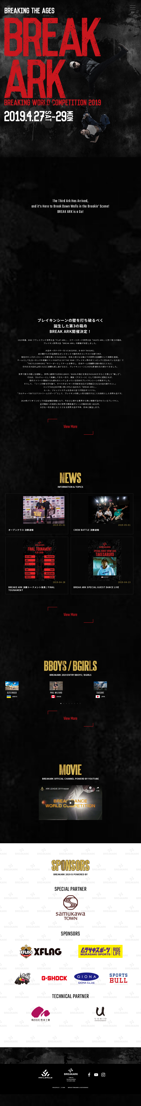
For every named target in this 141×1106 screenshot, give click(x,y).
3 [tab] (66, 715)
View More (70, 438)
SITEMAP (63, 1099)
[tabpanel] (26, 703)
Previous (2, 703)
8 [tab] (80, 715)
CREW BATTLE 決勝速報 (86, 541)
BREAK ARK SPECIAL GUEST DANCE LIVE (96, 598)
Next (138, 703)
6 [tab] (74, 715)
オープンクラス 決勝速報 (21, 541)
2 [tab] (63, 715)
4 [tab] (69, 715)
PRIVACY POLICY (56, 1099)
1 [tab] (61, 715)
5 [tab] (72, 715)
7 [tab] (77, 715)
